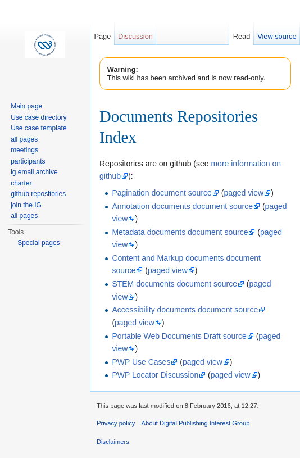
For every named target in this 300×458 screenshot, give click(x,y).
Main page (26, 106)
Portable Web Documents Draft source (179, 336)
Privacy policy (116, 423)
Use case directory (38, 117)
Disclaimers (113, 441)
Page (102, 36)
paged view (243, 192)
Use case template (38, 128)
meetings (24, 150)
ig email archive (34, 172)
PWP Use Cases (141, 361)
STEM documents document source (174, 283)
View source (276, 36)
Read (242, 36)
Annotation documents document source (182, 206)
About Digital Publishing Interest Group (196, 423)
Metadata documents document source (180, 232)
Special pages (38, 243)
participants (28, 161)
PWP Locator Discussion (155, 374)
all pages (24, 139)
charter (21, 183)
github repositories (38, 194)
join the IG (26, 205)
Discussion (135, 36)
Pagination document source (161, 192)
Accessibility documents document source (185, 309)
